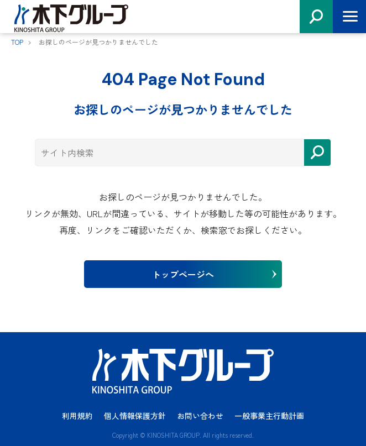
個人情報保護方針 (135, 415)
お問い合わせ (200, 415)
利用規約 (77, 415)
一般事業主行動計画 (269, 415)
